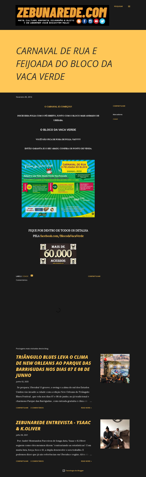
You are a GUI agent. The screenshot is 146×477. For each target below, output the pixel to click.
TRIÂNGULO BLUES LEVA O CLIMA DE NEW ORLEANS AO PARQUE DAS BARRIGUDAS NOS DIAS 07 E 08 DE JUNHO (53, 366)
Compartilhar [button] (119, 106)
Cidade (115, 119)
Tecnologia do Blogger (73, 470)
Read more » (86, 408)
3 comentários (37, 408)
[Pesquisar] (118, 6)
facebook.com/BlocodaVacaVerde (62, 236)
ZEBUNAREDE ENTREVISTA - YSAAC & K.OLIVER (53, 425)
